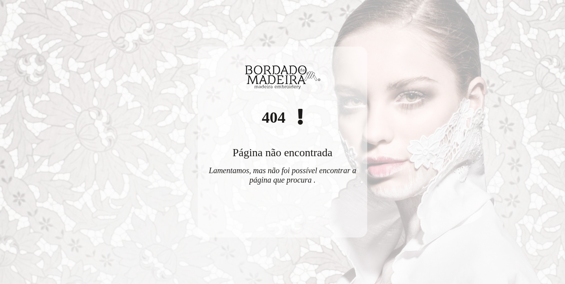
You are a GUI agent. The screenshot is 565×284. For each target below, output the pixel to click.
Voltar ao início (282, 210)
